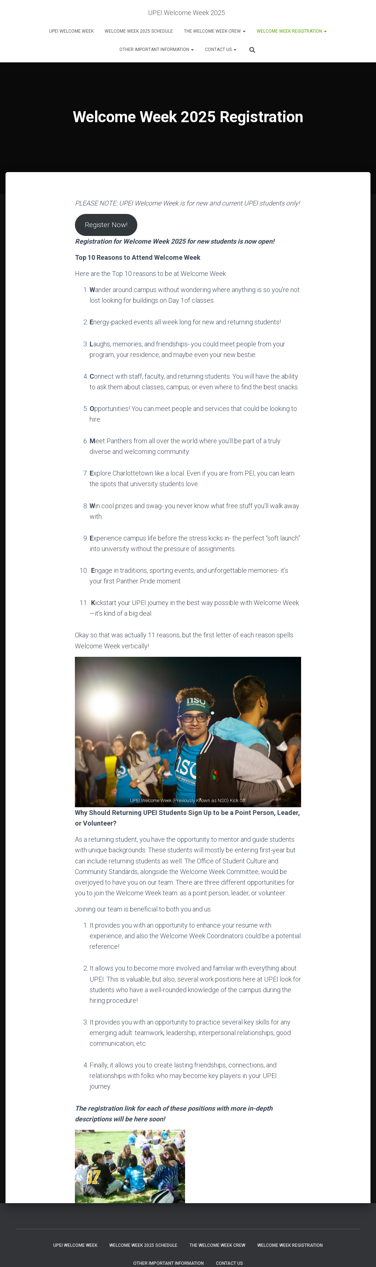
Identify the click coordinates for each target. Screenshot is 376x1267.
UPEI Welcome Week (71, 31)
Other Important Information (156, 49)
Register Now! (108, 225)
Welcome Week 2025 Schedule (139, 31)
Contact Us (220, 49)
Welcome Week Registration (292, 31)
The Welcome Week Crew (215, 31)
